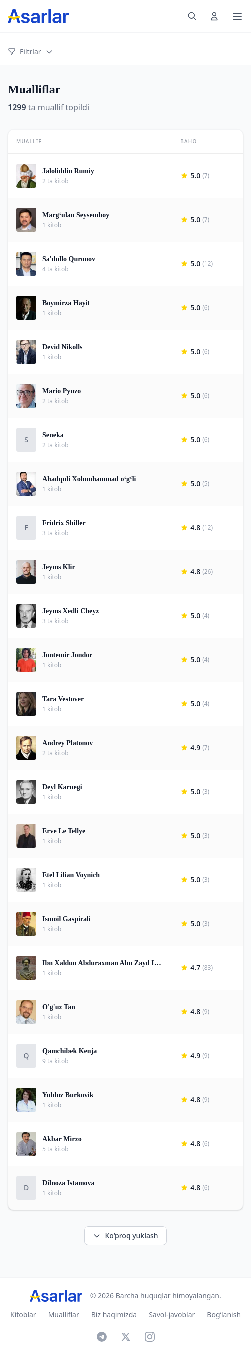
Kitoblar (23, 1314)
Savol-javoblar (172, 1314)
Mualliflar (63, 1314)
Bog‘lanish (224, 1314)
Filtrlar (30, 51)
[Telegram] (102, 1337)
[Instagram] (150, 1337)
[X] (126, 1337)
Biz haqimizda (114, 1314)
